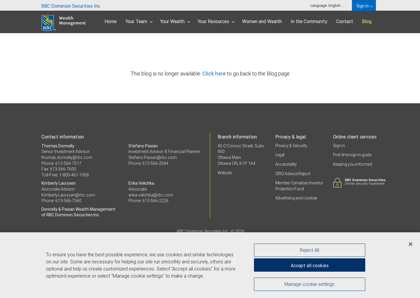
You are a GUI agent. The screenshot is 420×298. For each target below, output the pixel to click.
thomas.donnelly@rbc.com (66, 157)
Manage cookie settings (309, 284)
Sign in (339, 145)
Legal (280, 154)
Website (225, 172)
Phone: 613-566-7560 (61, 200)
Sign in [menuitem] (364, 6)
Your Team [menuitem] (139, 21)
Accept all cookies (310, 266)
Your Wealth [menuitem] (175, 21)
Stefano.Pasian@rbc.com (152, 157)
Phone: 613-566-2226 (148, 200)
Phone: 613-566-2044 (148, 163)
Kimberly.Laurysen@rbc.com (68, 195)
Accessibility (286, 164)
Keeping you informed (352, 164)
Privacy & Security (291, 145)
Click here (214, 73)
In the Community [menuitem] (309, 21)
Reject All (309, 250)
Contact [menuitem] (344, 21)
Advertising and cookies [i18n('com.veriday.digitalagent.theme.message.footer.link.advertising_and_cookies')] (296, 198)
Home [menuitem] (110, 21)
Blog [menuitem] (366, 21)
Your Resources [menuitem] (216, 21)
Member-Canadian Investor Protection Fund (299, 185)
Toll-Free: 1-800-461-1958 (65, 175)
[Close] (410, 244)
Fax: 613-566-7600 (58, 169)
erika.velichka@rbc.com (150, 195)
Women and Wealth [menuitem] (262, 21)
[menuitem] (71, 5)
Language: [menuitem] (326, 5)
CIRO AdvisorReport (292, 173)
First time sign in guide (352, 154)
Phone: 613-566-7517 (61, 163)
